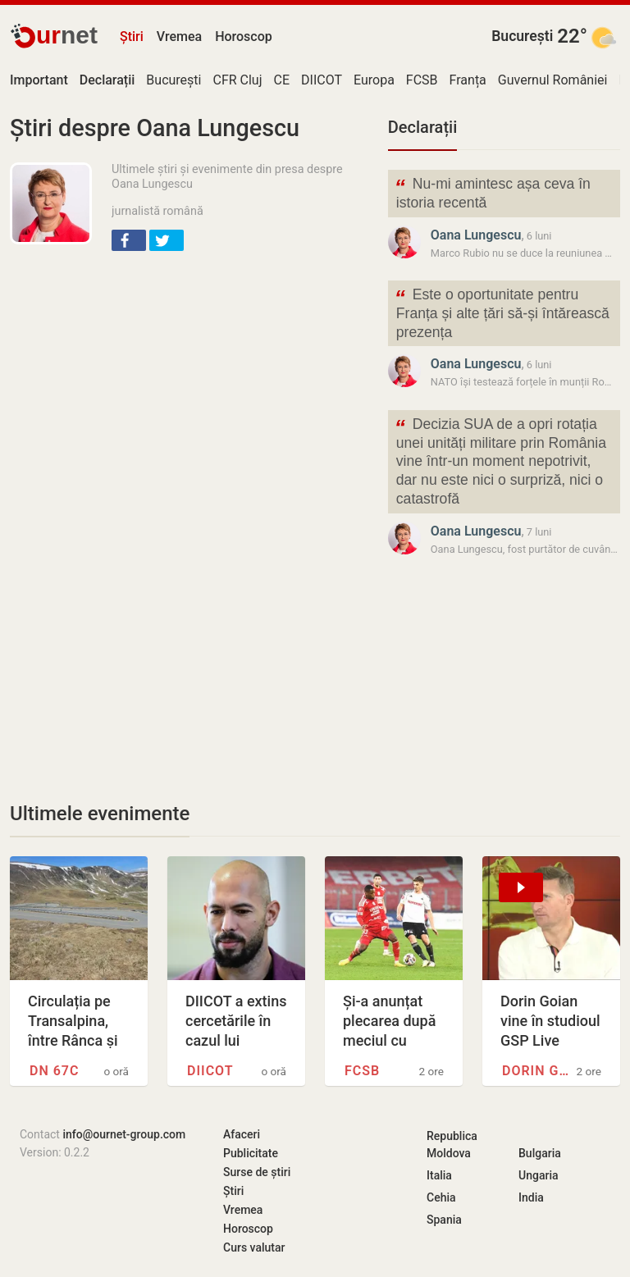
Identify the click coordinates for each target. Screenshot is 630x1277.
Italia (439, 1175)
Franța (468, 80)
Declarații (422, 127)
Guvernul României (553, 80)
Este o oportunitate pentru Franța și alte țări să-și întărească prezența (502, 312)
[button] (129, 240)
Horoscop (243, 36)
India (531, 1197)
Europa (374, 80)
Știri (132, 36)
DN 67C (54, 1071)
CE (282, 80)
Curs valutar (254, 1247)
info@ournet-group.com (123, 1134)
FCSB (422, 80)
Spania (444, 1219)
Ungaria (538, 1175)
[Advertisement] (189, 384)
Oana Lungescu (476, 235)
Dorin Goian (537, 1071)
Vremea (179, 36)
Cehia (441, 1197)
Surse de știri (256, 1172)
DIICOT (321, 80)
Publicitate (250, 1153)
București (522, 36)
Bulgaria (539, 1153)
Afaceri (241, 1134)
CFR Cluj (237, 80)
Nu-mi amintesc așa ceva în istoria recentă (493, 192)
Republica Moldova (452, 1144)
